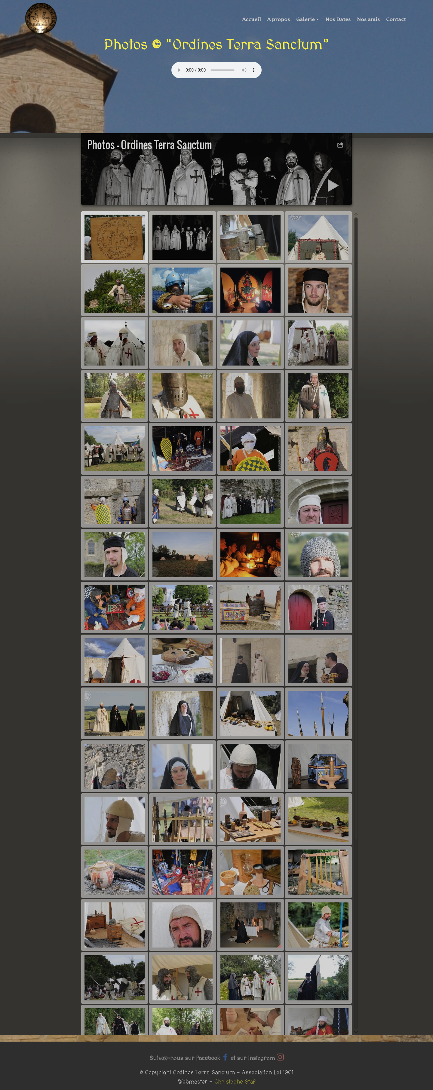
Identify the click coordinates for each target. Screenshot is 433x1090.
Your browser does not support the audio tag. (216, 70)
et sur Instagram (253, 1063)
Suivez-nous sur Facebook (184, 1063)
